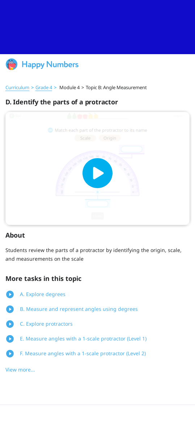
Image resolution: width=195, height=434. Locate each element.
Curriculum (17, 87)
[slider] (97, 27)
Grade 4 (43, 87)
